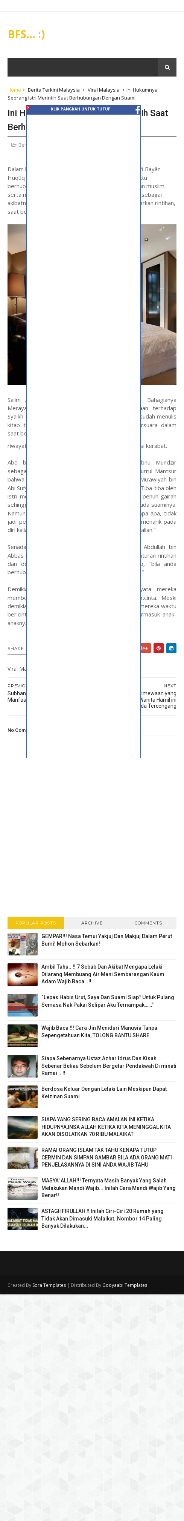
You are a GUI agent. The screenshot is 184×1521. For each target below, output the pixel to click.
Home (14, 89)
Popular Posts (35, 923)
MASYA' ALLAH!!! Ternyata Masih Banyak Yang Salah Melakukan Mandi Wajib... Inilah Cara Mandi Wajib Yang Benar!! (108, 1188)
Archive (92, 923)
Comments (148, 923)
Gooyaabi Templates (124, 1285)
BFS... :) (26, 34)
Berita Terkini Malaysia (54, 89)
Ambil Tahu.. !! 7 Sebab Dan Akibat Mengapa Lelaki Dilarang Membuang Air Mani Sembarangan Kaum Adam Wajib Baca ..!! (102, 974)
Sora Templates (49, 1285)
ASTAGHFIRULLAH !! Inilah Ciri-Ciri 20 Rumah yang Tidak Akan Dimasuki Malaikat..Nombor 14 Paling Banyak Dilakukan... (102, 1218)
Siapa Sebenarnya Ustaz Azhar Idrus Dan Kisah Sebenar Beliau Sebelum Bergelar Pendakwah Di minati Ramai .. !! (108, 1065)
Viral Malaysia (104, 89)
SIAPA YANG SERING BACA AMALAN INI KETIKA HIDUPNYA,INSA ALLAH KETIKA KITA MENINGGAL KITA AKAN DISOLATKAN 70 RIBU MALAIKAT (106, 1126)
